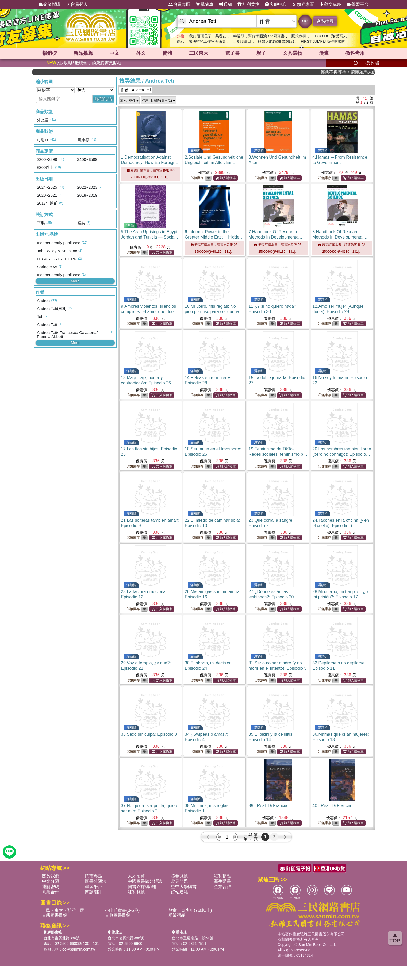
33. (149, 734)
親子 (261, 53)
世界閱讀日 (241, 41)
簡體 (167, 53)
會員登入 (77, 4)
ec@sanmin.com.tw (78, 949)
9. (150, 311)
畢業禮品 (176, 915)
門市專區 (93, 876)
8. (339, 237)
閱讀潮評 (93, 892)
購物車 (204, 4)
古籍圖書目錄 (54, 915)
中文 (114, 53)
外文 (141, 53)
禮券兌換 (179, 876)
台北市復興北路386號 (62, 938)
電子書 (232, 53)
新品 (83, 53)
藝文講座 (330, 4)
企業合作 (222, 886)
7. (276, 237)
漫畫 (324, 53)
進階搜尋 (325, 21)
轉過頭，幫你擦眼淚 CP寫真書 (258, 36)
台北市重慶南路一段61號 (193, 938)
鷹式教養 (298, 36)
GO (305, 21)
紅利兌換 (248, 4)
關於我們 (50, 876)
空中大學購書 (184, 886)
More (75, 281)
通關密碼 (50, 886)
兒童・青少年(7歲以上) (190, 910)
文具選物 (292, 53)
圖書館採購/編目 (143, 886)
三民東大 (198, 53)
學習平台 (357, 4)
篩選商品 (103, 98)
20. (341, 454)
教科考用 (355, 53)
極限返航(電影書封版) (276, 41)
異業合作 (50, 892)
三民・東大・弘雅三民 (63, 910)
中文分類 (50, 881)
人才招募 (136, 876)
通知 (225, 4)
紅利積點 (222, 876)
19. (278, 454)
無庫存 (197, 178)
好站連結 (179, 892)
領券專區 (303, 4)
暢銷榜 (49, 53)
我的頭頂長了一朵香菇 (207, 36)
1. (150, 162)
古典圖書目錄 (117, 915)
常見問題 (179, 881)
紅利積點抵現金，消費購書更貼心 (84, 62)
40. (334, 805)
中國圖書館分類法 (145, 881)
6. (214, 237)
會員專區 (179, 4)
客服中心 (276, 4)
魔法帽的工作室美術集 (207, 41)
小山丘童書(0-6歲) (122, 910)
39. (270, 805)
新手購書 (222, 881)
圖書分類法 (95, 881)
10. (214, 311)
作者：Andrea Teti (136, 90)
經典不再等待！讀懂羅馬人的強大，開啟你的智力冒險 (359, 72)
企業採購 (49, 4)
